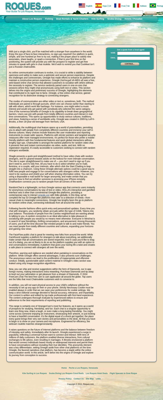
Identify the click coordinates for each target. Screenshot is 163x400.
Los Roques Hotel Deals (97, 373)
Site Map (90, 379)
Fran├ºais (122, 5)
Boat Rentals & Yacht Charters (72, 19)
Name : (113, 53)
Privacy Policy (65, 379)
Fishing (49, 19)
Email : (113, 58)
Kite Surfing (98, 19)
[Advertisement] (129, 119)
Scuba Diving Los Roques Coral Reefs (66, 373)
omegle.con (44, 195)
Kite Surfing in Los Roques (34, 373)
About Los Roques (32, 19)
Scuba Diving (114, 19)
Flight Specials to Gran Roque (123, 373)
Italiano (139, 5)
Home (64, 368)
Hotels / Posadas (133, 19)
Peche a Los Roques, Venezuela (83, 368)
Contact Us (79, 379)
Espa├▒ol (103, 5)
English (85, 5)
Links (98, 379)
